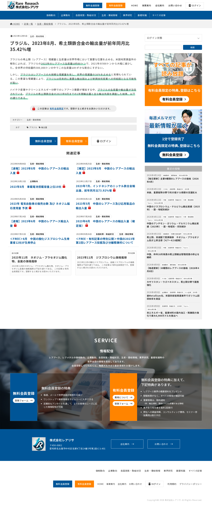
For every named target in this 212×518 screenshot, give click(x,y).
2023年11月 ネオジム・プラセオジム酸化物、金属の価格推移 (39, 259)
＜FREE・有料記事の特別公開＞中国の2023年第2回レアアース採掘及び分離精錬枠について (105, 240)
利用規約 (172, 484)
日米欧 (187, 189)
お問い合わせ (161, 444)
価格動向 (50, 15)
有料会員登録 (116, 5)
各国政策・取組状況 (86, 15)
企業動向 (65, 15)
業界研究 (127, 15)
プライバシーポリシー (190, 484)
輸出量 (44, 127)
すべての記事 (159, 15)
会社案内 (124, 444)
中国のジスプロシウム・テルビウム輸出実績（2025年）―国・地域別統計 (173, 208)
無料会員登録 (93, 5)
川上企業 (188, 292)
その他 (165, 189)
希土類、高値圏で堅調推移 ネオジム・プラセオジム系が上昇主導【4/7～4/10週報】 (173, 239)
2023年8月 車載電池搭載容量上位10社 (38, 187)
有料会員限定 (57, 108)
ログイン (196, 5)
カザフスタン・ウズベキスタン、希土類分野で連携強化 (173, 283)
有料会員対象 (183, 175)
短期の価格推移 (176, 234)
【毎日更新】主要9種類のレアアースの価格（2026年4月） (173, 180)
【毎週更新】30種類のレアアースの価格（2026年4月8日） (173, 269)
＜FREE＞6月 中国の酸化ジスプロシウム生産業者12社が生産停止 (39, 240)
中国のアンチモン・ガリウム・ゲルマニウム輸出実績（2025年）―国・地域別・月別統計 (173, 225)
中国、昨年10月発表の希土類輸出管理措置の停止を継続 (173, 256)
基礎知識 (142, 15)
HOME (100, 484)
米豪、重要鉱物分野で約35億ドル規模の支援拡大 (172, 192)
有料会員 (84, 484)
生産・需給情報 (109, 15)
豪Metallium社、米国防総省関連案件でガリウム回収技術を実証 (173, 297)
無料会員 (62, 484)
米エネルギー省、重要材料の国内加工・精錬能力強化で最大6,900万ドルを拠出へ (173, 314)
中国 (164, 200)
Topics (150, 203)
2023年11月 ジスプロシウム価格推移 (102, 257)
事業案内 (110, 484)
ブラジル (33, 127)
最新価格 (174, 175)
